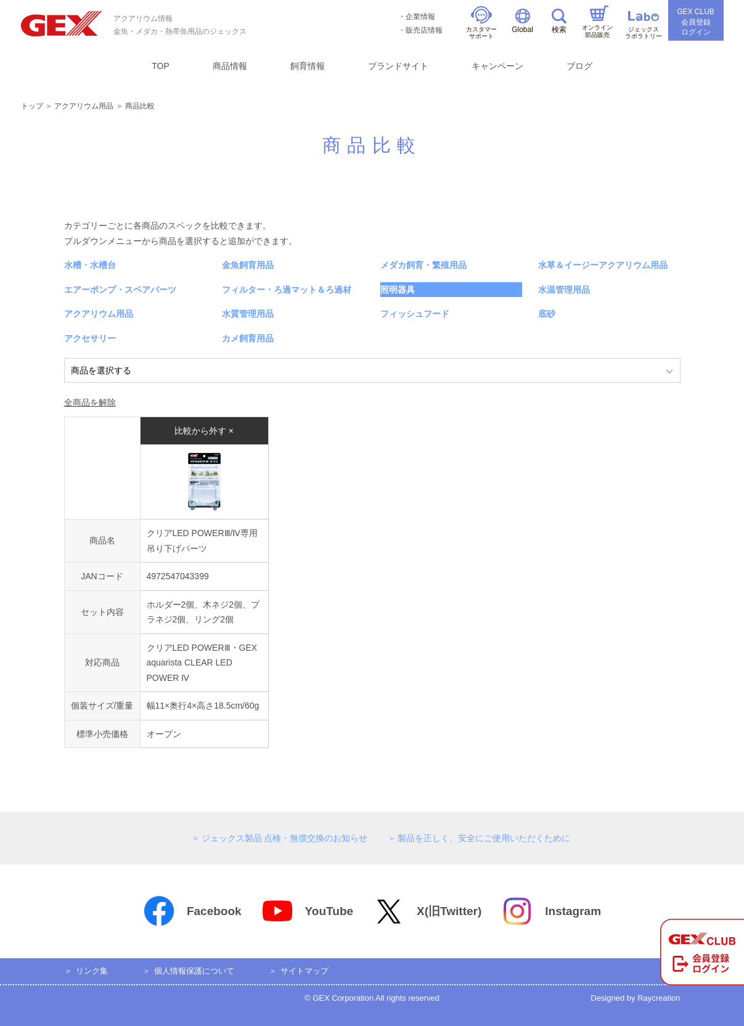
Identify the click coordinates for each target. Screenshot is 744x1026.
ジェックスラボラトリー (643, 25)
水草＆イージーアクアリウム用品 (603, 265)
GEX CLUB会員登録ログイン (695, 22)
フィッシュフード (414, 314)
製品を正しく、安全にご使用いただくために (484, 838)
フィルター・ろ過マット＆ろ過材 (286, 290)
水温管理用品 (564, 290)
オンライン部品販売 (597, 22)
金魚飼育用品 (248, 265)
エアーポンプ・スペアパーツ (120, 290)
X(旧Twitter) (427, 911)
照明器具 (397, 290)
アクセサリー (90, 338)
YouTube (307, 911)
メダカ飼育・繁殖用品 (423, 265)
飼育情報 (307, 66)
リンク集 (92, 970)
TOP (161, 66)
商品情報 (230, 66)
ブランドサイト (398, 66)
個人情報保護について (194, 970)
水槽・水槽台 (90, 265)
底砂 (546, 314)
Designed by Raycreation (635, 998)
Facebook (192, 911)
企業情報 (420, 16)
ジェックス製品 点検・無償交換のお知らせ (285, 838)
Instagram (551, 911)
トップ (32, 106)
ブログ (579, 66)
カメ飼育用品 (248, 338)
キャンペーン (497, 66)
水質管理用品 (248, 314)
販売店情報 (424, 30)
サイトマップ (304, 970)
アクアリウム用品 (83, 106)
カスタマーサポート (481, 23)
